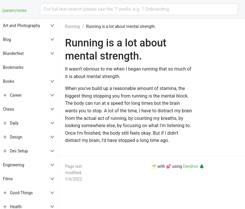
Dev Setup (19, 151)
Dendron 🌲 (193, 166)
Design (16, 137)
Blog (7, 39)
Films (8, 178)
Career (16, 95)
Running (72, 26)
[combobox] (139, 9)
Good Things (21, 192)
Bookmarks (13, 67)
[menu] (29, 114)
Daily (14, 123)
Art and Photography (21, 25)
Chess (8, 109)
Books (8, 81)
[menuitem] (29, 25)
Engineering (13, 165)
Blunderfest (13, 53)
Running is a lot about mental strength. (121, 26)
